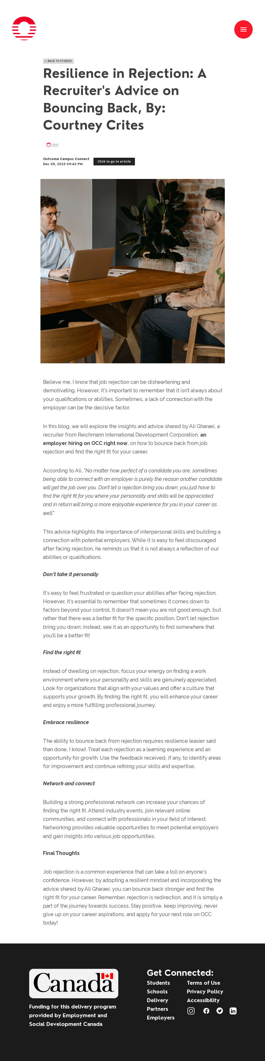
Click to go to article (114, 161)
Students (158, 983)
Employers (161, 1017)
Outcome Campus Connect (66, 159)
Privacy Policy (205, 991)
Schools (157, 991)
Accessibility (203, 1000)
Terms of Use (203, 983)
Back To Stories (58, 61)
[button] (243, 29)
